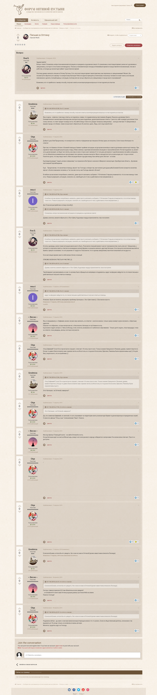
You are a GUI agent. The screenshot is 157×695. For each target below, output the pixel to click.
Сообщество (21, 20)
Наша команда (55, 24)
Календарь (28, 24)
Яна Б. (38, 37)
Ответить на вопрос (133, 45)
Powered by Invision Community (78, 694)
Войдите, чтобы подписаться (118, 35)
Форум (19, 24)
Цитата (42, 88)
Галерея (44, 24)
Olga (61, 192)
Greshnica (32, 104)
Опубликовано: (45, 58)
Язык (75, 691)
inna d (32, 187)
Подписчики (133, 35)
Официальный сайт (50, 20)
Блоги (37, 24)
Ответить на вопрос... (34, 653)
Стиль (81, 691)
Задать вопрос (117, 45)
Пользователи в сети (70, 24)
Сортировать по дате (119, 97)
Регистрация (140, 5)
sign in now (59, 643)
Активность (35, 20)
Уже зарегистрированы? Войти (121, 5)
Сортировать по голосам (134, 97)
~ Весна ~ (32, 315)
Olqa (33, 137)
